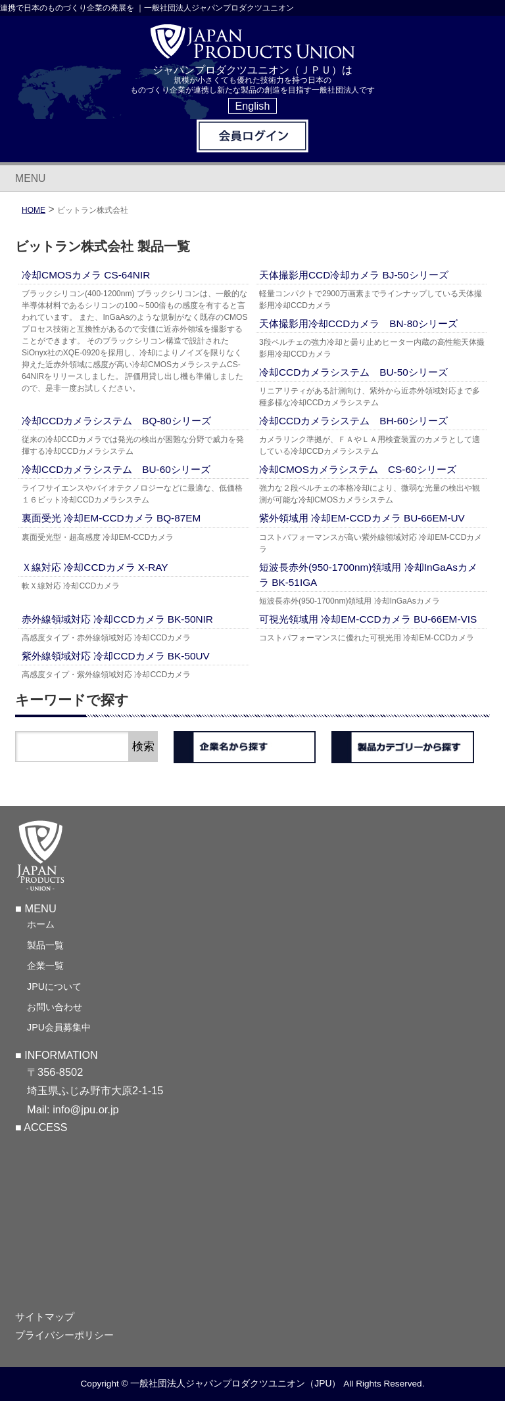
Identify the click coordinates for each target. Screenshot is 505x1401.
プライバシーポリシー (64, 1336)
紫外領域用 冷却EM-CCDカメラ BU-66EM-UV (362, 517)
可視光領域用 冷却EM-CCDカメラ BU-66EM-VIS (368, 619)
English (252, 106)
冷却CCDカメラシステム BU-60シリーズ (116, 469)
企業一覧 (45, 966)
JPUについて (54, 986)
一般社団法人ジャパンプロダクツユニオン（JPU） (235, 1384)
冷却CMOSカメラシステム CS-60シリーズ (357, 469)
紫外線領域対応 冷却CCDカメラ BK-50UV (116, 655)
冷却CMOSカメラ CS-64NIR (86, 274)
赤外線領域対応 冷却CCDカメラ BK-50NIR (117, 619)
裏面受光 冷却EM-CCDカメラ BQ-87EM (111, 517)
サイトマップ (44, 1317)
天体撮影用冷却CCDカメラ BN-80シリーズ (358, 323)
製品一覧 (45, 946)
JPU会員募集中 (59, 1028)
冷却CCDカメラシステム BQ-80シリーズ (116, 420)
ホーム (41, 925)
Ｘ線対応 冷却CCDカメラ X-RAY (95, 567)
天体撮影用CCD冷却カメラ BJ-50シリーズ (353, 274)
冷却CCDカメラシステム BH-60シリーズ (353, 420)
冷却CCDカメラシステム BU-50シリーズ (353, 372)
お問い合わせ (54, 1007)
